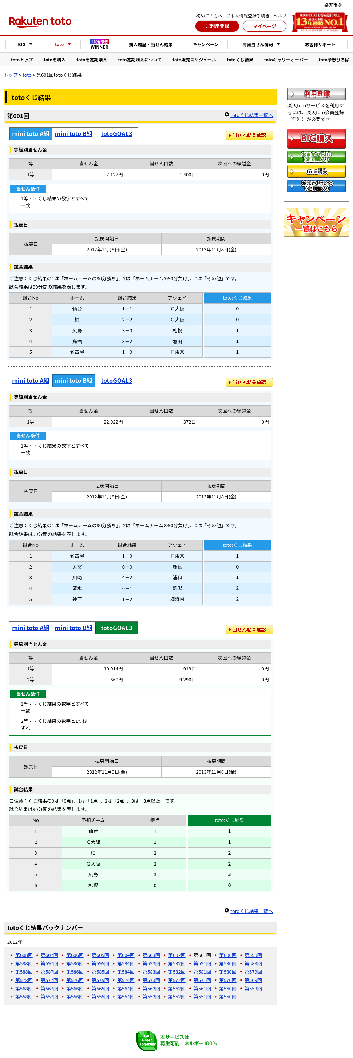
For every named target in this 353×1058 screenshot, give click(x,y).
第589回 (253, 963)
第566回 (75, 988)
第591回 (202, 963)
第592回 (177, 963)
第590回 (228, 963)
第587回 (49, 971)
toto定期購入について (140, 59)
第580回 (228, 971)
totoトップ (22, 59)
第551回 (202, 996)
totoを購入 (55, 59)
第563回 (151, 988)
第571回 (202, 980)
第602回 (177, 954)
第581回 (202, 971)
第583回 (151, 971)
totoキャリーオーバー (286, 59)
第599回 (253, 954)
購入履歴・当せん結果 (150, 44)
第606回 (75, 954)
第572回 (177, 980)
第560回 (228, 988)
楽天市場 (333, 4)
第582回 (177, 971)
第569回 (253, 980)
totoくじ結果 (240, 59)
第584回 (126, 971)
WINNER (100, 44)
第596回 (75, 963)
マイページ (265, 26)
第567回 (49, 988)
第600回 (228, 954)
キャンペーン (205, 44)
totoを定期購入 (91, 59)
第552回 (177, 996)
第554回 (126, 996)
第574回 (126, 980)
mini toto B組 (73, 133)
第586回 (75, 971)
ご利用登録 (217, 26)
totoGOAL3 (116, 133)
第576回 (75, 980)
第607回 (49, 954)
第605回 (100, 954)
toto (27, 74)
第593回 (151, 963)
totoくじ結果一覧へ (251, 115)
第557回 (49, 996)
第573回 (151, 980)
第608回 (24, 954)
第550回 (228, 996)
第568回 (24, 988)
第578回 (24, 980)
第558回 (24, 996)
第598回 (24, 963)
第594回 (126, 963)
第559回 (253, 988)
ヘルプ (279, 15)
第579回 (253, 971)
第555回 (100, 996)
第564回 (126, 988)
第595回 (100, 963)
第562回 (177, 988)
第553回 (151, 996)
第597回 (49, 963)
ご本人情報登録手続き (248, 15)
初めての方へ (209, 15)
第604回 (126, 954)
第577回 (49, 980)
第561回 (202, 988)
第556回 (75, 996)
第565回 (100, 988)
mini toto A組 (30, 380)
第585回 (100, 971)
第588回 (24, 971)
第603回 (151, 954)
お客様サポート (320, 44)
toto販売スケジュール (194, 59)
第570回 (228, 980)
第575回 (100, 980)
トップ (11, 74)
